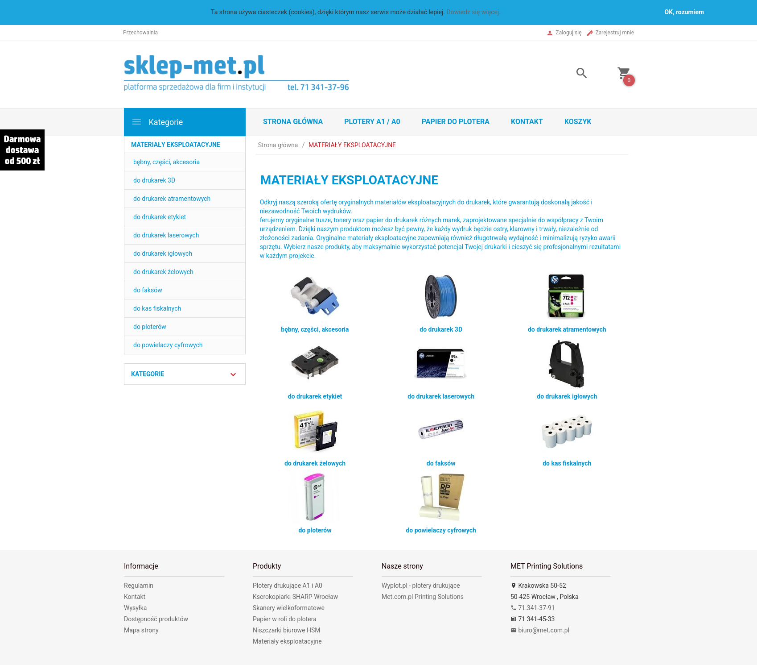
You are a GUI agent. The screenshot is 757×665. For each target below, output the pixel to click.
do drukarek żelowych (163, 271)
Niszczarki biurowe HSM (287, 630)
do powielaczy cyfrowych (168, 345)
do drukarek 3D (154, 180)
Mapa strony (141, 630)
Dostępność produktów (156, 619)
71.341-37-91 (532, 607)
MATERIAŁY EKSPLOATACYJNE (175, 144)
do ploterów (149, 326)
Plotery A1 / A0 (372, 121)
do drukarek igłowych (162, 253)
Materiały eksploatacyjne (287, 641)
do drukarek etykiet (159, 216)
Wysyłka (135, 607)
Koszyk (578, 121)
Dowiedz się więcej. (473, 12)
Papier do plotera (456, 121)
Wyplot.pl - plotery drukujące (421, 585)
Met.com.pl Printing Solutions (423, 596)
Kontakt (527, 121)
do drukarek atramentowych (171, 198)
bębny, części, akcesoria (166, 162)
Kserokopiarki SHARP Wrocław (295, 596)
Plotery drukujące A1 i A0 (287, 585)
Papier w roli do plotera (285, 619)
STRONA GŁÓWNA (293, 121)
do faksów (147, 290)
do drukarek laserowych (166, 235)
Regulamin (138, 585)
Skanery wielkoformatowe (289, 607)
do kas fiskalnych (157, 308)
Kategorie (157, 121)
